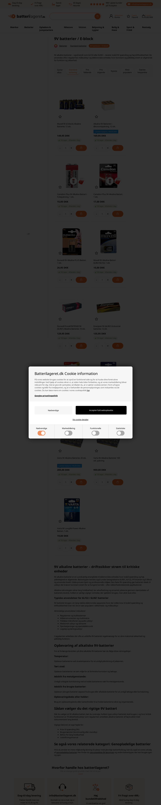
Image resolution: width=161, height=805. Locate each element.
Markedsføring (68, 431)
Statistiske (120, 431)
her (88, 390)
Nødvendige (41, 431)
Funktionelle (95, 431)
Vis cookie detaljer (80, 419)
